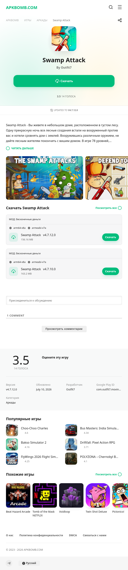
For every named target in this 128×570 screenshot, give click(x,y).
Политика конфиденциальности (41, 535)
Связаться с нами (94, 535)
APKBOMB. (21, 7)
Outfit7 (70, 389)
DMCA (73, 535)
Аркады (11, 402)
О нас (9, 535)
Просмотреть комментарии (64, 328)
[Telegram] (9, 563)
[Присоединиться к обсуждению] (64, 300)
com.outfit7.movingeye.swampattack (109, 389)
